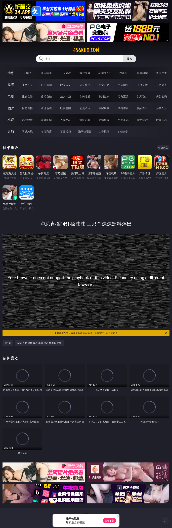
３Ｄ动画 (84, 85)
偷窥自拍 (27, 108)
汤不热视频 (85, 131)
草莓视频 (65, 131)
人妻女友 (65, 120)
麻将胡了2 (104, 73)
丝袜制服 (123, 85)
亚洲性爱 (27, 96)
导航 (11, 131)
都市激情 (27, 120)
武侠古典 (84, 120)
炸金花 (123, 73)
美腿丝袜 (104, 108)
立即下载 (109, 520)
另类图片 (161, 108)
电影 (11, 96)
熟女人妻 (104, 85)
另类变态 (161, 96)
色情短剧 (123, 131)
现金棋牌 (142, 73)
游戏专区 (84, 73)
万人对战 (65, 73)
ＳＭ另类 (161, 85)
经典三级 (123, 96)
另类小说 (123, 120)
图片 (11, 108)
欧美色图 (65, 108)
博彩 (11, 73)
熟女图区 (142, 108)
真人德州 (46, 73)
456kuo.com (86, 50)
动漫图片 (84, 108)
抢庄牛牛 (161, 73)
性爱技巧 (161, 120)
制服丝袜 (104, 96)
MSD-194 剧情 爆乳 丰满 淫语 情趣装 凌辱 (39, 342)
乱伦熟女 (142, 96)
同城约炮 (27, 131)
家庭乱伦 (46, 120)
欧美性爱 (84, 96)
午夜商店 (46, 131)
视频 (11, 84)
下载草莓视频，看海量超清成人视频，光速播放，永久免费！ (111, 333)
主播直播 (142, 85)
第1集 (8, 342)
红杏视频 (104, 131)
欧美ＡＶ (65, 85)
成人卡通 (65, 96)
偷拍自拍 (46, 96)
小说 (11, 120)
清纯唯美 (123, 108)
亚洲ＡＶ (27, 85)
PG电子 (27, 73)
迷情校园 (104, 120)
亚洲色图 (46, 108)
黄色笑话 (142, 120)
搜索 (129, 59)
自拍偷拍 (46, 85)
